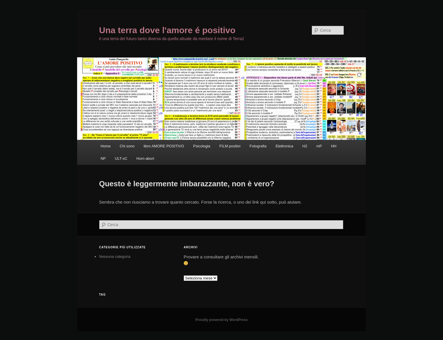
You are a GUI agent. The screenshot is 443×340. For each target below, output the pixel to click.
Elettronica (284, 146)
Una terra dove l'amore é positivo (167, 30)
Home (105, 146)
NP (103, 158)
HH (333, 146)
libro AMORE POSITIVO (164, 146)
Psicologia (201, 146)
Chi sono (127, 146)
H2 (304, 146)
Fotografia (258, 146)
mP (319, 146)
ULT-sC (121, 158)
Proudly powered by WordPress (221, 320)
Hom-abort (145, 158)
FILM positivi (230, 146)
